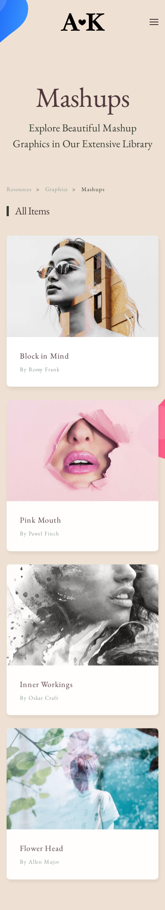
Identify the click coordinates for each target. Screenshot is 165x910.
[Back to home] (83, 22)
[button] (154, 22)
